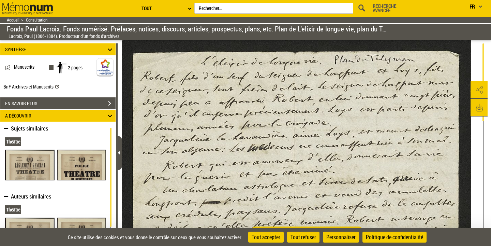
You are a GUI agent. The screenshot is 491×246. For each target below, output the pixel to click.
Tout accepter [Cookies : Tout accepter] (266, 237)
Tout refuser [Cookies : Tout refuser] (303, 237)
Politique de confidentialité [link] (394, 237)
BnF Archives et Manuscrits (31, 86)
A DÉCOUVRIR (60, 116)
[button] (479, 90)
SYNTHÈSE (60, 49)
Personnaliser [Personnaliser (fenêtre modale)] (341, 237)
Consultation (36, 20)
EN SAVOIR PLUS (60, 103)
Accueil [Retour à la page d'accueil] (13, 20)
